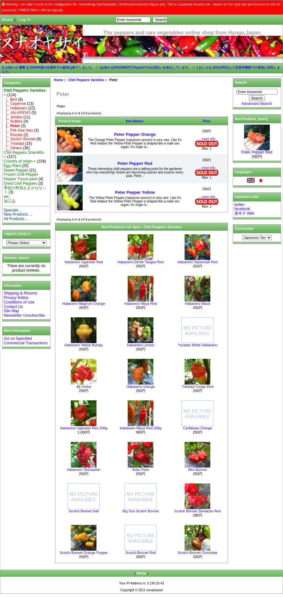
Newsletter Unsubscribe (24, 315)
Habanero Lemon (140, 345)
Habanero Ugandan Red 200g (83, 428)
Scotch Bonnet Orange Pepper (83, 553)
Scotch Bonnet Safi (84, 511)
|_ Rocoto (13, 135)
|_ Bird (10, 99)
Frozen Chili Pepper (21, 174)
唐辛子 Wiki (244, 213)
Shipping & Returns (20, 293)
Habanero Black (197, 303)
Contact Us (13, 306)
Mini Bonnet (197, 469)
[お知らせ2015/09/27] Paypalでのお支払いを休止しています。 (146, 67)
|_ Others (13, 148)
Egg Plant (12, 165)
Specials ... (13, 210)
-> (25, 92)
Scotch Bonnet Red (140, 553)
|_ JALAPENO (17, 112)
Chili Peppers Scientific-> (24, 154)
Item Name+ (135, 121)
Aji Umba (84, 386)
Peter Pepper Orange (135, 134)
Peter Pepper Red (134, 163)
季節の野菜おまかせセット (25, 190)
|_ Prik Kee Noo (18, 130)
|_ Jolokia (13, 117)
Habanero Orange (140, 386)
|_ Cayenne (15, 103)
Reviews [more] (16, 258)
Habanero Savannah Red (197, 262)
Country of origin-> (20, 161)
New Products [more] (251, 119)
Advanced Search (256, 103)
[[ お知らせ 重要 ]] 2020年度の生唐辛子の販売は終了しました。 (48, 67)
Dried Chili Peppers (20, 183)
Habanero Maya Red (140, 303)
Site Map (11, 311)
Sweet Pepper (16, 170)
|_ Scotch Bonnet (20, 139)
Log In (24, 20)
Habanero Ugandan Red (84, 262)
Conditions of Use (19, 302)
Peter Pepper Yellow (135, 192)
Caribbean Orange (197, 428)
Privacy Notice (16, 297)
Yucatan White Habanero (197, 345)
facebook (242, 209)
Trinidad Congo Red (197, 386)
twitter (239, 204)
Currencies (244, 228)
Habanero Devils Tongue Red (141, 262)
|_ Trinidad (14, 143)
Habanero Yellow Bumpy (83, 345)
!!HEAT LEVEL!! (18, 234)
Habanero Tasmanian (83, 469)
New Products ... (18, 214)
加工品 (9, 201)
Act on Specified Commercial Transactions (26, 340)
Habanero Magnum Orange (83, 303)
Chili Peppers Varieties (86, 80)
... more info (206, 139)
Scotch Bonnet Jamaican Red (197, 511)
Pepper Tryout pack (21, 179)
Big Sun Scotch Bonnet (141, 511)
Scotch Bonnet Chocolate (197, 553)
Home (7, 20)
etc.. (7, 196)
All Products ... (16, 219)
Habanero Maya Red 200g (140, 428)
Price (206, 121)
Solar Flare (140, 469)
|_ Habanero (15, 108)
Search (241, 82)
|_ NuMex (13, 121)
